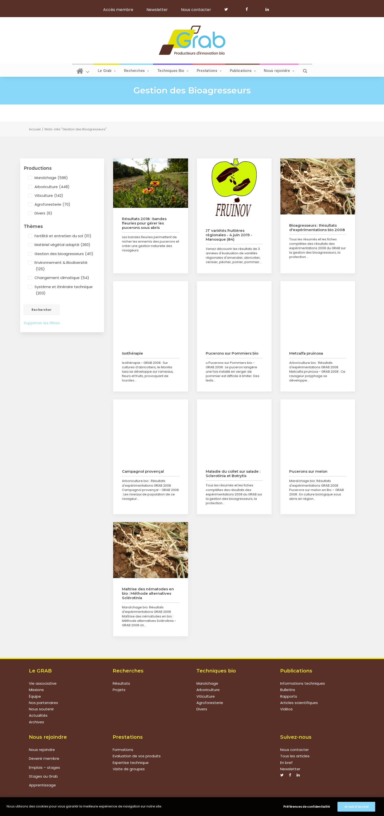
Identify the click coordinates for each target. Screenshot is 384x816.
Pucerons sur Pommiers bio (232, 353)
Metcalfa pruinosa (306, 353)
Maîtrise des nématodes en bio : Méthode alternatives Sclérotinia (148, 593)
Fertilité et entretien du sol (63, 236)
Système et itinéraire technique (64, 290)
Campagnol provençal (143, 471)
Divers (43, 213)
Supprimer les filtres (42, 322)
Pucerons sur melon (308, 471)
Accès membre (118, 9)
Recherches (136, 70)
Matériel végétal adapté (62, 245)
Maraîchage (51, 178)
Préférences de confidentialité (306, 807)
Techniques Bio (173, 70)
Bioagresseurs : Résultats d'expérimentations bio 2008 (317, 227)
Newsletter (157, 9)
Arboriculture (52, 187)
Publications (243, 70)
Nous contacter (196, 9)
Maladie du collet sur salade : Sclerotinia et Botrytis (233, 473)
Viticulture (49, 195)
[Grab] (191, 40)
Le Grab (107, 70)
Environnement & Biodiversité (61, 266)
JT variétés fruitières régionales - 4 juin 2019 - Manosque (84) (229, 235)
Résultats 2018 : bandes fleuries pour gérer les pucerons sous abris (144, 223)
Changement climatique (62, 278)
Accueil (35, 129)
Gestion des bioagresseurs (64, 254)
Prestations (209, 70)
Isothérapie (132, 353)
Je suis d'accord (356, 807)
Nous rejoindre (279, 70)
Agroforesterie (52, 204)
